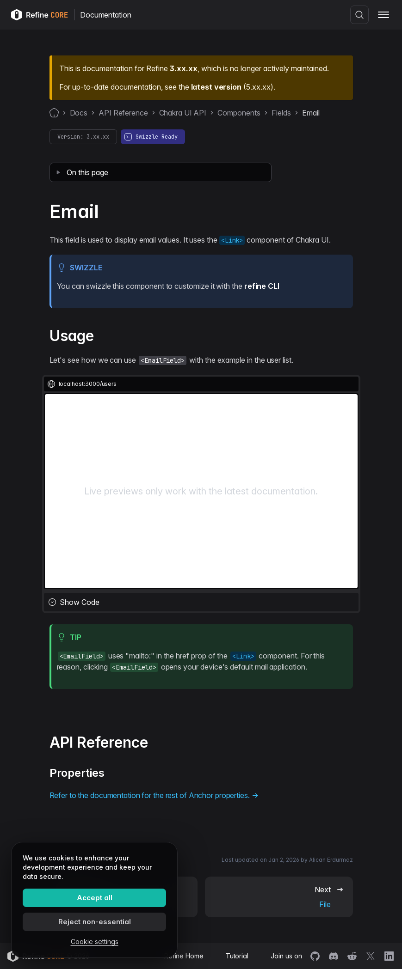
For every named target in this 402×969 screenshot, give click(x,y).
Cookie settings (94, 941)
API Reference (123, 112)
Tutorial (237, 956)
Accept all (94, 897)
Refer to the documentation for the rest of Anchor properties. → (154, 795)
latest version (216, 86)
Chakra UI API (183, 112)
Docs (79, 112)
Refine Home (184, 956)
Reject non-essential (94, 921)
